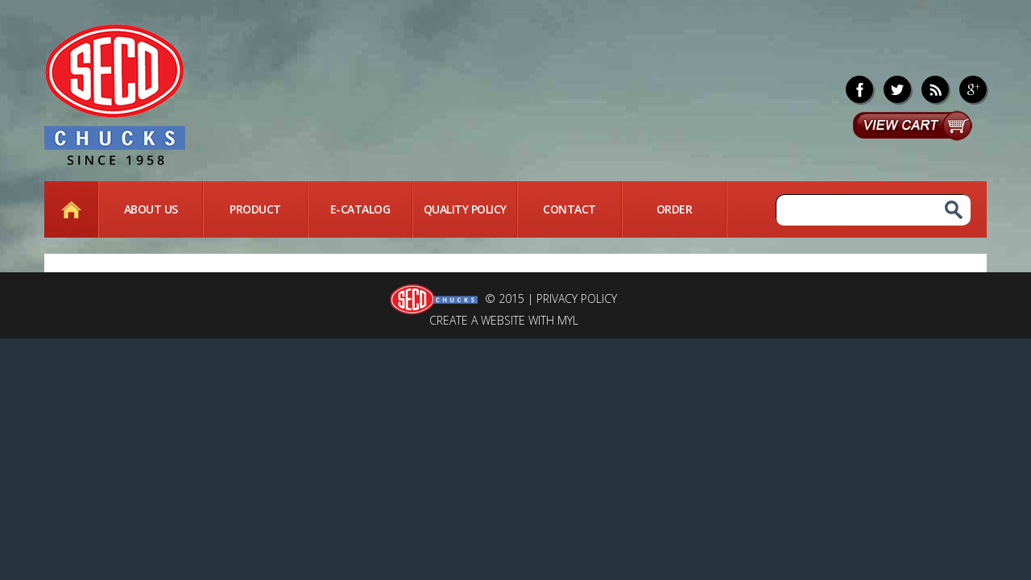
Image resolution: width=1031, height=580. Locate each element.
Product (255, 209)
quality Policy (465, 209)
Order (674, 209)
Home (70, 209)
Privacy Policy (576, 298)
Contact (569, 209)
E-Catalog (360, 209)
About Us (151, 209)
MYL (567, 320)
